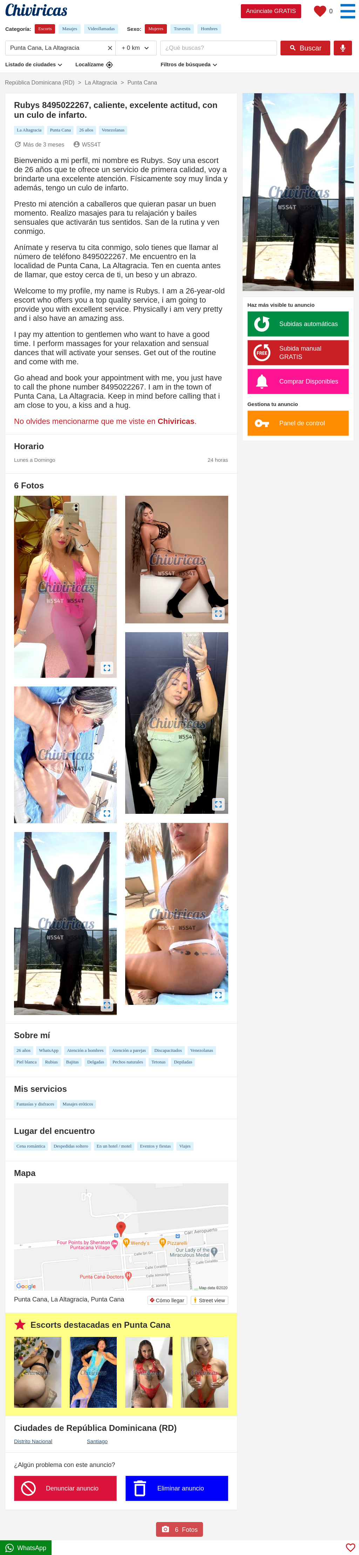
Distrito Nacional (33, 1441)
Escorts (45, 28)
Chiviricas (176, 421)
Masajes (69, 28)
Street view (209, 1300)
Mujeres (155, 28)
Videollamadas (101, 28)
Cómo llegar (166, 1300)
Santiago (97, 1441)
